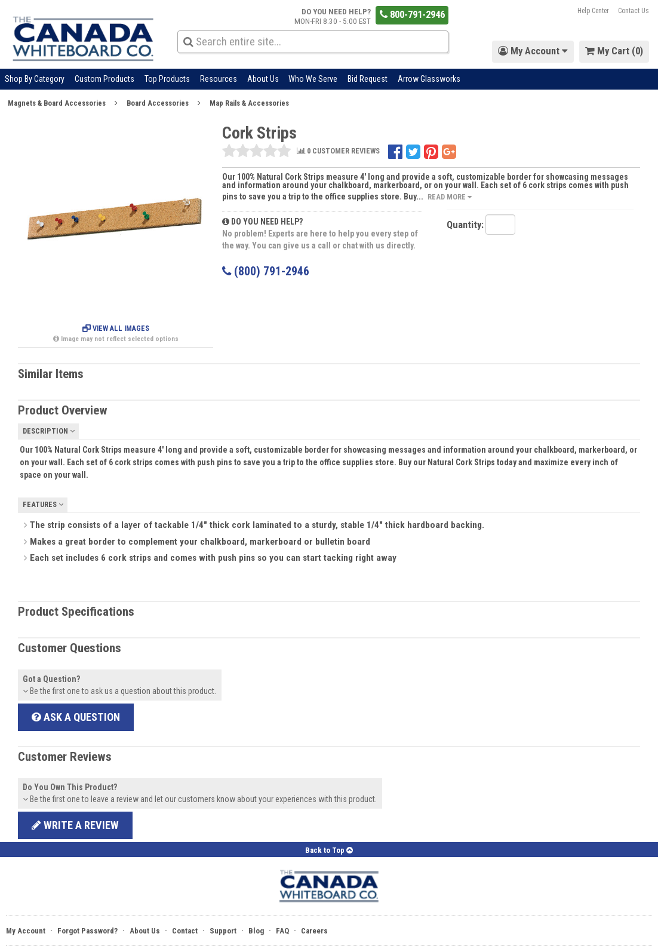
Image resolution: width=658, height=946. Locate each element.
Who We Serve (312, 79)
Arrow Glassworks (429, 79)
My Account (25, 930)
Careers (314, 930)
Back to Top (329, 850)
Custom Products (104, 79)
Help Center (593, 11)
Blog (256, 930)
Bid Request (368, 79)
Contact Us (633, 11)
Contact (185, 930)
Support (223, 930)
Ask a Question (76, 717)
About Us (263, 79)
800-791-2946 (412, 14)
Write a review (75, 825)
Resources (218, 79)
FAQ (282, 930)
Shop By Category (34, 79)
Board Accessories (158, 103)
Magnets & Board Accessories (57, 103)
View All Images (115, 328)
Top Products (167, 79)
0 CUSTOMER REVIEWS (338, 151)
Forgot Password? (87, 930)
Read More (450, 196)
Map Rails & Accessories (249, 103)
